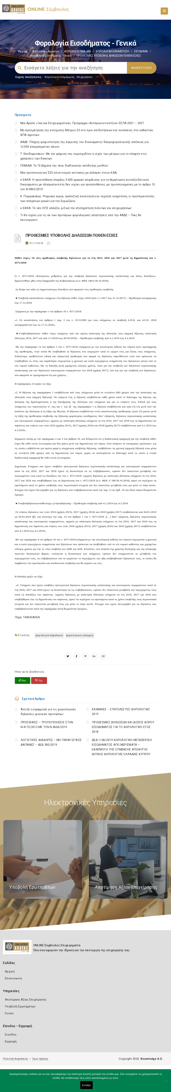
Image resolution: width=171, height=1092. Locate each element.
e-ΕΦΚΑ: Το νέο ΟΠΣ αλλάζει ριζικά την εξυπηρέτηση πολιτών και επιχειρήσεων (76, 208)
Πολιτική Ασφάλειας (15, 1058)
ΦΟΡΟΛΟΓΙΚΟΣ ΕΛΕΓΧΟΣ (80, 635)
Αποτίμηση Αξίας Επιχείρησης (25, 999)
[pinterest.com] (85, 656)
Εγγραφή (11, 1041)
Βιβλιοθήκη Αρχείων (45, 51)
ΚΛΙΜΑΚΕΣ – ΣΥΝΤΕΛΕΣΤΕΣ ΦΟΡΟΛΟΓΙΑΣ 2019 (121, 712)
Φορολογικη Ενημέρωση (59, 77)
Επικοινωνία (13, 978)
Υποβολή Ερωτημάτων (20, 1006)
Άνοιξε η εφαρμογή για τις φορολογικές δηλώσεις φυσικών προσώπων (48, 712)
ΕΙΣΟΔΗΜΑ (141, 51)
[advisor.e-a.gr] (103, 656)
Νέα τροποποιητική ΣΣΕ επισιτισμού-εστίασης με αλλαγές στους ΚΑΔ (68, 172)
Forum (9, 1013)
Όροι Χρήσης (40, 1058)
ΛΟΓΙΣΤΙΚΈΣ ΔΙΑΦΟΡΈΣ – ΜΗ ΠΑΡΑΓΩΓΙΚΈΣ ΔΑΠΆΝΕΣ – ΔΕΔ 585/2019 (51, 742)
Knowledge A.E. (151, 1059)
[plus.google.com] (94, 656)
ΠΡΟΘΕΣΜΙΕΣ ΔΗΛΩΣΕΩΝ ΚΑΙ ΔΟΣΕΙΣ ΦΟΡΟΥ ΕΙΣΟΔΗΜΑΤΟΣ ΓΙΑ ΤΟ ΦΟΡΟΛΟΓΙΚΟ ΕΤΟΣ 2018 (123, 727)
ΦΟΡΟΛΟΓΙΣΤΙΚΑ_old (77, 51)
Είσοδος (11, 1034)
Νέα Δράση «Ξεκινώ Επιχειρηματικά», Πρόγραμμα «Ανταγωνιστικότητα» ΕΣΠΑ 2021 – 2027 (82, 123)
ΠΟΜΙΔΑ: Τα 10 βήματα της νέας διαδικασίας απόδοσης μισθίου (64, 165)
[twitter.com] (67, 656)
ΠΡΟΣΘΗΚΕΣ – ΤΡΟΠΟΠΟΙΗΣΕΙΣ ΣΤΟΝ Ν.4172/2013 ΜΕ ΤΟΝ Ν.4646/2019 (47, 725)
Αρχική (22, 51)
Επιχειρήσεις (85, 77)
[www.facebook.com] (76, 656)
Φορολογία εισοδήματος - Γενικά (50, 55)
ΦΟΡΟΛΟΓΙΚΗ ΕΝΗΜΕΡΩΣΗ (112, 51)
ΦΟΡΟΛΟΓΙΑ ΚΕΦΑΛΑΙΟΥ (49, 635)
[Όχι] (166, 1082)
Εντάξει (86, 1085)
